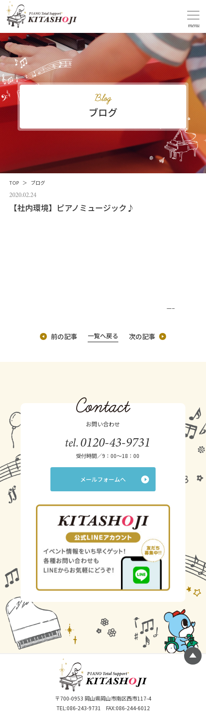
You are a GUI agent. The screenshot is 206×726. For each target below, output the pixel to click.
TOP (14, 182)
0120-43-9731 (115, 442)
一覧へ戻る (103, 335)
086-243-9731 (84, 708)
